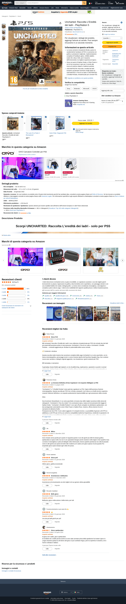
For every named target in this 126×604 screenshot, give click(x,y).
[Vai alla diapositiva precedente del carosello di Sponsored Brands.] (3, 260)
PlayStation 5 (12, 16)
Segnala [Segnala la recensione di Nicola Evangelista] (57, 485)
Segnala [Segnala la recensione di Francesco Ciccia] (57, 423)
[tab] (46, 296)
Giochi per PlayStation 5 (17, 210)
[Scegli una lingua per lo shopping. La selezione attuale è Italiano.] (65, 592)
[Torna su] (63, 583)
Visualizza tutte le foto (116, 303)
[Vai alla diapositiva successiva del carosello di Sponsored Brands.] (122, 260)
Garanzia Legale (47, 196)
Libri (52, 8)
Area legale (68, 598)
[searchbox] (54, 3)
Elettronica (95, 8)
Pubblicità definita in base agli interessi (87, 598)
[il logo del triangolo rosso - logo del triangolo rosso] (8, 153)
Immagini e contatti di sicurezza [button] (11, 571)
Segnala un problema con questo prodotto (79, 78)
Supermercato (104, 8)
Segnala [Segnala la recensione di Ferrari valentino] (57, 467)
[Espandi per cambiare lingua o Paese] (71, 592)
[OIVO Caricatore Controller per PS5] (33, 152)
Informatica (64, 8)
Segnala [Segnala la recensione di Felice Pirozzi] (57, 374)
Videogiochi (5, 16)
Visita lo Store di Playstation (73, 27)
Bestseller (22, 8)
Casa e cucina (74, 8)
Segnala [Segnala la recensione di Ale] (57, 449)
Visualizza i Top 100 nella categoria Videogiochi (63, 208)
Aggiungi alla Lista (107, 90)
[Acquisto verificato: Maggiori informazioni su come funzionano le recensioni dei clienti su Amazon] (47, 341)
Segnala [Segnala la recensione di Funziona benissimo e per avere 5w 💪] (57, 522)
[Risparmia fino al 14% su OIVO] (27, 154)
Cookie (74, 598)
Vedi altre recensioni (49, 555)
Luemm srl (115, 50)
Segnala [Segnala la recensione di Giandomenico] (57, 548)
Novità (30, 8)
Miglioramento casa (117, 8)
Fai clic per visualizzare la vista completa (35, 88)
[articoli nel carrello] (119, 2)
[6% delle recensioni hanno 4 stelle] (15, 292)
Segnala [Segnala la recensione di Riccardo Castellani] (57, 503)
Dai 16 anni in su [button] (79, 32)
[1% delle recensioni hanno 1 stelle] (15, 302)
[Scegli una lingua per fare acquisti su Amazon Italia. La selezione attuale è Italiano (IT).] (90, 3)
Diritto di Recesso (97, 194)
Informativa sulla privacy (56, 598)
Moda (57, 8)
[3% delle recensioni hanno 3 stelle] (15, 295)
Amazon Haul (13, 8)
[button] (4, 8)
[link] (36, 123)
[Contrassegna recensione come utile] (47, 374)
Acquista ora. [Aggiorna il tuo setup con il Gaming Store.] (81, 104)
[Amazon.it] (7, 2)
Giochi (19, 16)
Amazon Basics (44, 8)
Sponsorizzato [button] (119, 180)
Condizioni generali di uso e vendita (39, 598)
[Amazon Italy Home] (47, 593)
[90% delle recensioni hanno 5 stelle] (15, 289)
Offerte (35, 8)
